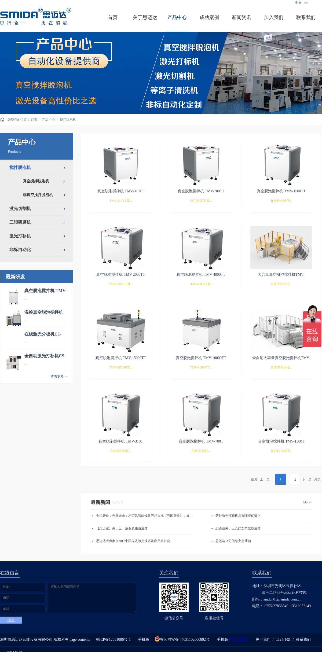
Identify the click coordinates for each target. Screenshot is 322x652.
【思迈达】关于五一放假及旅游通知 (122, 528)
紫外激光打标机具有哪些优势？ (238, 516)
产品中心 (48, 119)
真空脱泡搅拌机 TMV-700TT (201, 191)
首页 (113, 17)
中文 (298, 3)
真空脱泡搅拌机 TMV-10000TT (201, 358)
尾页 (317, 479)
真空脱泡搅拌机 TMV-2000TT (120, 274)
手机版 (142, 640)
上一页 (265, 479)
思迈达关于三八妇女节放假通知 (238, 528)
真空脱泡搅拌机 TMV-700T (201, 441)
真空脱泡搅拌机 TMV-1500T (281, 441)
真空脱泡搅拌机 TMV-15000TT (121, 358)
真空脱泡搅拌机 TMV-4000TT (201, 274)
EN (306, 3)
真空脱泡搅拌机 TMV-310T (120, 441)
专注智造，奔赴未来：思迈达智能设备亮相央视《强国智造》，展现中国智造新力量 (145, 516)
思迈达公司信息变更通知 (233, 541)
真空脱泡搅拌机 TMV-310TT (120, 191)
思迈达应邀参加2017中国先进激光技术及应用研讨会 (133, 541)
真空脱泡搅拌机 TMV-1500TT (281, 191)
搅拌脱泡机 (68, 119)
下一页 (307, 479)
